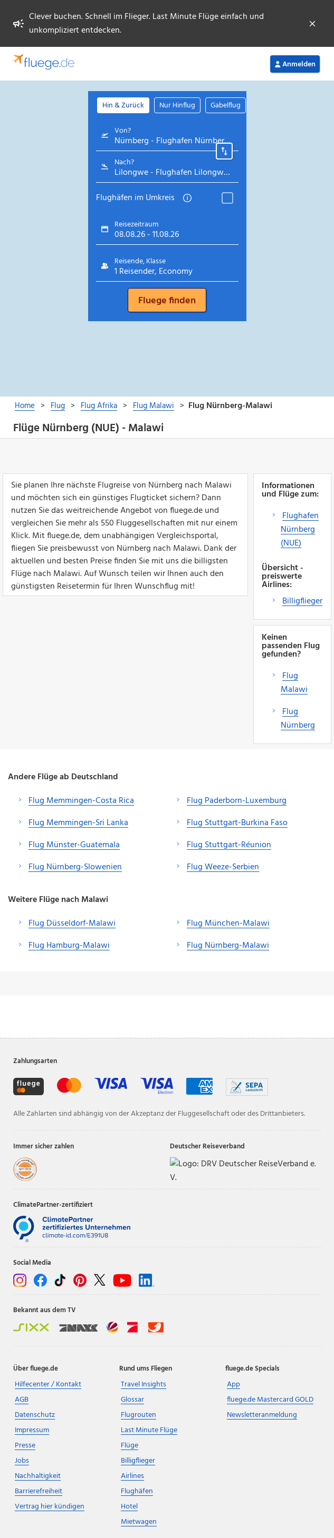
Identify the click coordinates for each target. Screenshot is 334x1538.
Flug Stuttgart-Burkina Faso (237, 823)
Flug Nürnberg (298, 718)
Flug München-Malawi (228, 923)
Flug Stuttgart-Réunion (229, 845)
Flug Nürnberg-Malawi (228, 945)
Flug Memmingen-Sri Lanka (78, 823)
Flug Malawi (294, 683)
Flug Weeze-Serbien (223, 867)
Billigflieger (302, 601)
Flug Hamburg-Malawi (69, 945)
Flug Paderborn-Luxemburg (237, 801)
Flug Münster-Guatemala (74, 845)
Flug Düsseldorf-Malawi (72, 923)
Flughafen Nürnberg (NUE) (300, 529)
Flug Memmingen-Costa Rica (81, 801)
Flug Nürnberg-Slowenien (75, 867)
